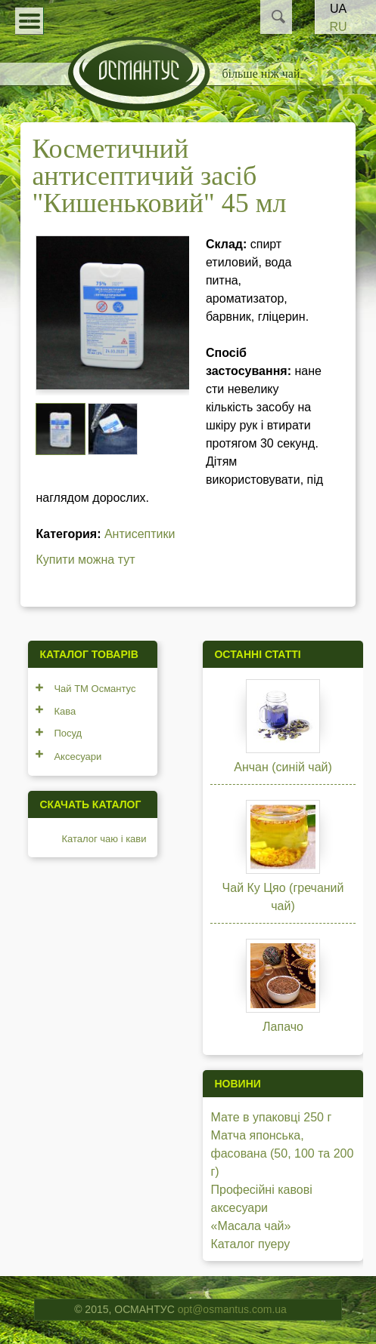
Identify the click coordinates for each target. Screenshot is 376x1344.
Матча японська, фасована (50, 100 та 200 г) (281, 1153)
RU (337, 26)
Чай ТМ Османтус (94, 688)
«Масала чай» (250, 1225)
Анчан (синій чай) (283, 767)
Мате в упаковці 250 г (270, 1117)
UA (338, 8)
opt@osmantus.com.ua (232, 1309)
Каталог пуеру (250, 1244)
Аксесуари (77, 756)
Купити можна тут (85, 559)
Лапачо (283, 1026)
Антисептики (140, 533)
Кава (65, 711)
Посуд (68, 733)
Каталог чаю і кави (103, 838)
